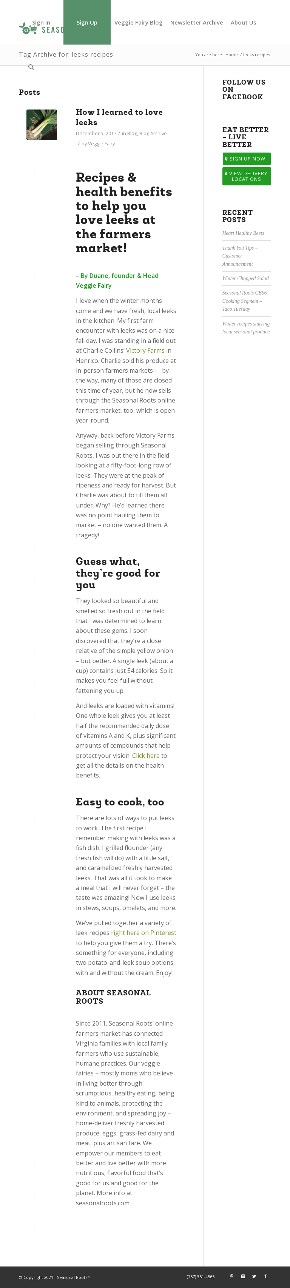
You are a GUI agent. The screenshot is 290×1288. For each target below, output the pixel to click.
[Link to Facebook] (265, 1276)
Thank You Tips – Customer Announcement (240, 256)
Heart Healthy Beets (243, 233)
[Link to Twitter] (254, 1276)
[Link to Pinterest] (231, 1276)
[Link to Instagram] (242, 1276)
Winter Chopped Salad (245, 278)
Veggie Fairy (101, 143)
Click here (146, 755)
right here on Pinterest (143, 933)
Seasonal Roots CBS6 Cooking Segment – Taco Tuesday (244, 301)
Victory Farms (145, 350)
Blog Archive (153, 133)
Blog (132, 133)
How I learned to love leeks (119, 117)
